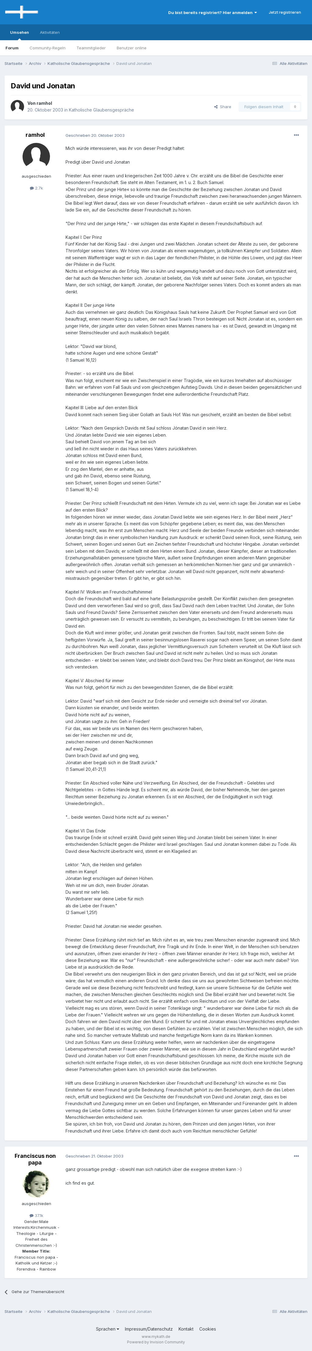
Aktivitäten (50, 32)
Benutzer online (132, 47)
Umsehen (19, 35)
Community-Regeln (48, 47)
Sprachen (107, 1328)
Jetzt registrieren (285, 12)
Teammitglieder (91, 47)
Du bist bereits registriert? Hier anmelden (212, 12)
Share (222, 106)
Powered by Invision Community (156, 1342)
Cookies (207, 1328)
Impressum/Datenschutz (149, 1328)
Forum (12, 47)
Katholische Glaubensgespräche (101, 109)
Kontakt (186, 1328)
